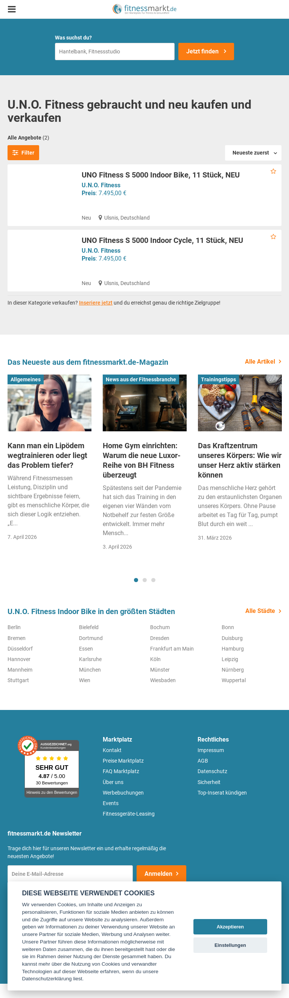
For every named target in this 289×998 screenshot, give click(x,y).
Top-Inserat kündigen (222, 807)
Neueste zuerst (251, 153)
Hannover (19, 673)
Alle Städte (260, 625)
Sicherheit (209, 796)
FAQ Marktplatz (121, 786)
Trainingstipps (218, 393)
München (90, 684)
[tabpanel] (49, 474)
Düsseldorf (20, 663)
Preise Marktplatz (123, 775)
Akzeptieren (230, 927)
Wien (84, 695)
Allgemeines (26, 393)
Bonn (228, 642)
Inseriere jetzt (96, 317)
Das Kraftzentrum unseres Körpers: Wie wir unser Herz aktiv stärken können (239, 474)
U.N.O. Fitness (101, 185)
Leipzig (230, 673)
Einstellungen (230, 945)
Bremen (17, 652)
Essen (86, 663)
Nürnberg (233, 684)
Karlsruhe (90, 673)
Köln (155, 673)
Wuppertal (234, 695)
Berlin (14, 642)
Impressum (211, 764)
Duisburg (232, 652)
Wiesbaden (163, 695)
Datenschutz (212, 786)
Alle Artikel (260, 375)
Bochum (160, 642)
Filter (23, 153)
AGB (203, 775)
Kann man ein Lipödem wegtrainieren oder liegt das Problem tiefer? (47, 469)
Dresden (159, 652)
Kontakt (112, 764)
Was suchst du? (73, 38)
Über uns (113, 796)
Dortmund (91, 652)
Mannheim (20, 684)
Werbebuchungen (123, 807)
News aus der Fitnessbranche (141, 393)
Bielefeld (89, 642)
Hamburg (233, 663)
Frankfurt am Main (172, 663)
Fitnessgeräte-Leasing (129, 828)
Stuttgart (18, 695)
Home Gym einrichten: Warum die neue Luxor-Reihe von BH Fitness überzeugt (142, 474)
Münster (160, 684)
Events (111, 817)
